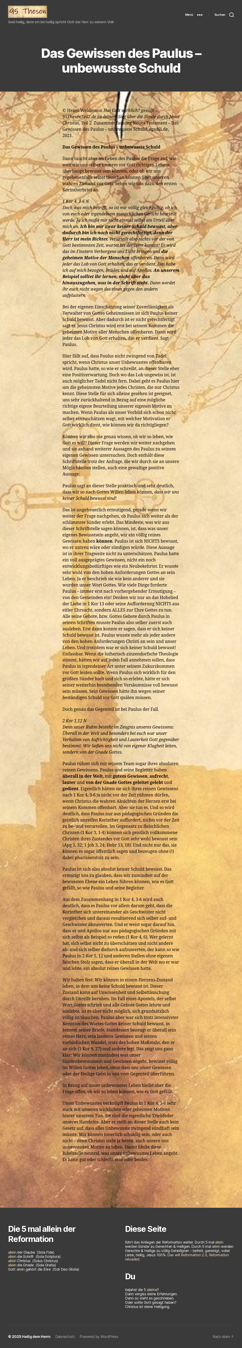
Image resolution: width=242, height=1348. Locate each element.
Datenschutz (66, 1336)
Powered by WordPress (101, 1336)
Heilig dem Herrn (37, 1336)
